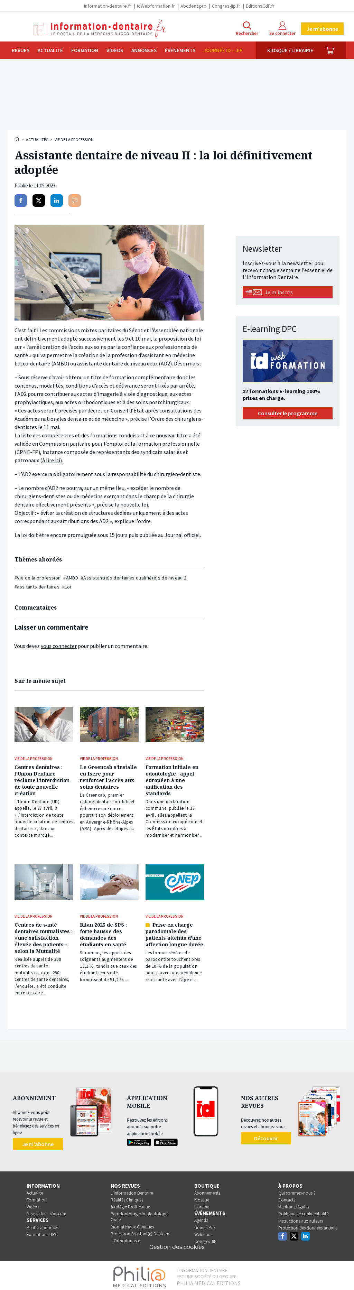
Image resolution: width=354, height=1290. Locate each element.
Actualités (37, 139)
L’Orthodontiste (125, 1238)
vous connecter (59, 645)
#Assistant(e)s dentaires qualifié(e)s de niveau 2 (133, 578)
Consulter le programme (287, 413)
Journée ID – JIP (223, 50)
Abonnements (207, 1190)
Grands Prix (205, 1225)
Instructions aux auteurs (300, 1218)
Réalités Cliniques (127, 1197)
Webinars (202, 1232)
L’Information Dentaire (132, 1190)
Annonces (144, 50)
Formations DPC (42, 1232)
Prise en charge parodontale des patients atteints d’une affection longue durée (174, 932)
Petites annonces (42, 1225)
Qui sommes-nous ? (297, 1190)
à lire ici (51, 460)
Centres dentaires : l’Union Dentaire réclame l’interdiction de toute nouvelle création (42, 779)
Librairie (201, 1204)
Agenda (201, 1218)
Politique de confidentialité (303, 1211)
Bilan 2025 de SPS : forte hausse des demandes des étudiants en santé (103, 932)
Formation (84, 50)
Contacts (286, 1197)
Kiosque (201, 1197)
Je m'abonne (322, 28)
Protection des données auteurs (307, 1225)
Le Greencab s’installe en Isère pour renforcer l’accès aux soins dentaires (108, 776)
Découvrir (266, 1135)
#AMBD (70, 578)
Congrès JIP (205, 1239)
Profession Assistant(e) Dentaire (140, 1231)
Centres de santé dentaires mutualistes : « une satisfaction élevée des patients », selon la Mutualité (44, 935)
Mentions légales (293, 1204)
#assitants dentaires (37, 587)
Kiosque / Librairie (290, 50)
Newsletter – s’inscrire (46, 1211)
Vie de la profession (74, 139)
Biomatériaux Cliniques (132, 1224)
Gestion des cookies (177, 1244)
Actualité (50, 50)
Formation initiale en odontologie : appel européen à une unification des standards (172, 779)
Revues (20, 50)
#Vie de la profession (37, 578)
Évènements (180, 50)
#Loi (66, 587)
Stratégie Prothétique (130, 1204)
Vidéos (114, 50)
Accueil (17, 139)
